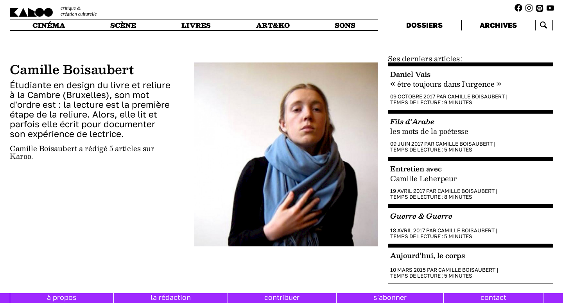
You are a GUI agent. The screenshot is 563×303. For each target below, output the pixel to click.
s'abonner (390, 297)
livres (196, 25)
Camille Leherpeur (423, 178)
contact (493, 297)
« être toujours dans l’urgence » (446, 84)
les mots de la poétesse (429, 131)
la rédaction (171, 297)
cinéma (48, 25)
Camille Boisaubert (476, 96)
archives (498, 25)
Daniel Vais (410, 74)
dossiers (424, 25)
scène (123, 25)
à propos (62, 297)
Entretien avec (416, 168)
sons (345, 25)
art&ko (273, 25)
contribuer (281, 297)
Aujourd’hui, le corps (427, 255)
